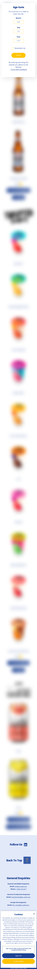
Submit (18, 55)
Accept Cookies (18, 961)
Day (18, 27)
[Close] (34, 914)
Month (18, 18)
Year (18, 37)
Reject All (18, 956)
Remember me (20, 48)
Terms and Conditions (19, 69)
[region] (18, 939)
